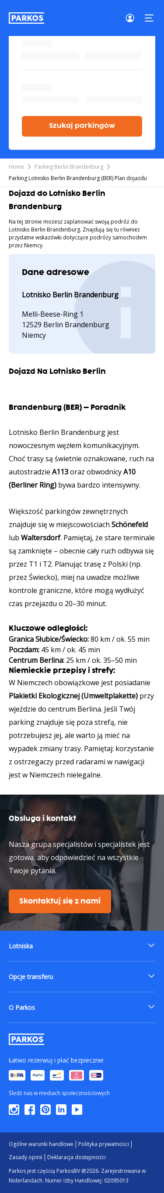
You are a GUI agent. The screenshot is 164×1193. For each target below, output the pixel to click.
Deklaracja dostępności (76, 1157)
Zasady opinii (25, 1157)
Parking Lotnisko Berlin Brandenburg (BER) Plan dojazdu (78, 178)
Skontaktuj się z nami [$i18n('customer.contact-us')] (60, 901)
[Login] (133, 18)
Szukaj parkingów (82, 126)
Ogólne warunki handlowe (41, 1144)
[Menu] (149, 18)
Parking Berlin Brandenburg (69, 166)
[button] (82, 946)
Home (16, 166)
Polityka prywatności (103, 1144)
